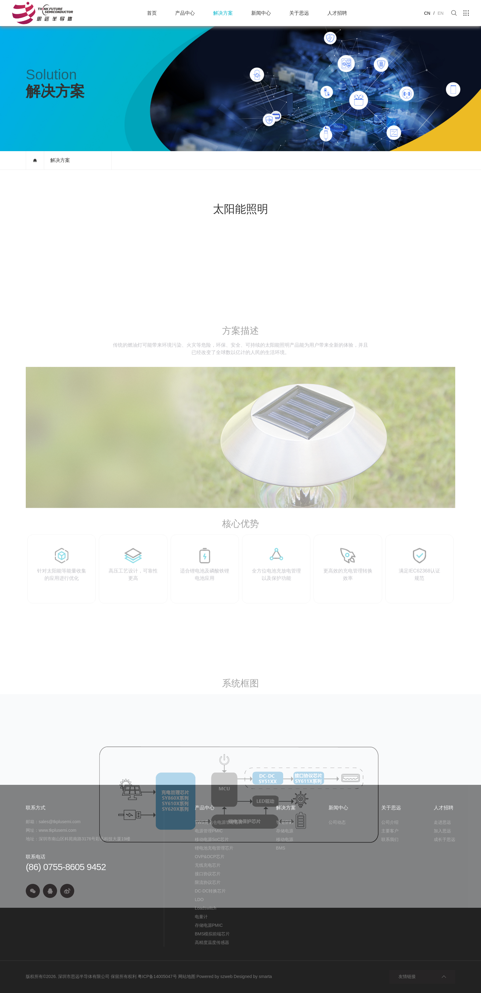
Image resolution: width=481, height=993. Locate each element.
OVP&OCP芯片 (210, 856)
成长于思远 (444, 839)
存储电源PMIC (209, 925)
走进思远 (442, 822)
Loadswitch (205, 908)
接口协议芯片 (208, 873)
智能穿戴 (284, 822)
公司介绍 (389, 822)
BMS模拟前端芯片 (212, 933)
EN (441, 13)
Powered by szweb (214, 976)
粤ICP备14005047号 (157, 976)
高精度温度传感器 (212, 942)
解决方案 (223, 13)
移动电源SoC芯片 (212, 839)
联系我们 (389, 839)
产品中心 (185, 13)
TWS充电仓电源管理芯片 (219, 822)
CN (427, 13)
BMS (280, 848)
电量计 (201, 916)
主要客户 (389, 830)
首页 (152, 13)
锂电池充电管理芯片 (214, 848)
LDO (199, 899)
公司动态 (337, 822)
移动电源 (284, 839)
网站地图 (186, 976)
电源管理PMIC (209, 830)
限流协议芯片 (208, 882)
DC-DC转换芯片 (210, 890)
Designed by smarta (253, 976)
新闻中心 (261, 13)
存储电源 (284, 830)
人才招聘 (337, 13)
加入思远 (442, 830)
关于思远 (299, 13)
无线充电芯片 (208, 865)
